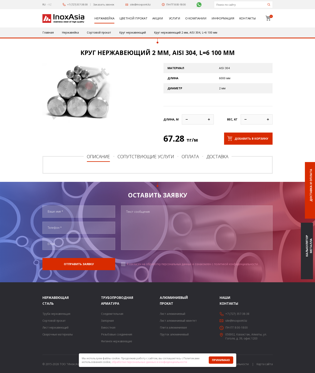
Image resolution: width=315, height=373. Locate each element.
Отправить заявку (79, 264)
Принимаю (221, 360)
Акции (157, 18)
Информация (223, 18)
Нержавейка (104, 18)
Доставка (217, 156)
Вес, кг (232, 119)
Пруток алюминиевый (174, 334)
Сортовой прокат (54, 320)
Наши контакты (225, 300)
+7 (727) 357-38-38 (77, 4)
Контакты (247, 18)
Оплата (190, 156)
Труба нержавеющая (56, 314)
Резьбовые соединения (116, 334)
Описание (98, 156)
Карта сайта (264, 364)
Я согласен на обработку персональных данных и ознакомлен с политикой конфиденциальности (192, 264)
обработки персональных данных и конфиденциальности (149, 362)
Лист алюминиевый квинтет (178, 320)
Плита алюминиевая (173, 327)
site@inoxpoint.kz (140, 4)
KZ (50, 4)
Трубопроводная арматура (106, 300)
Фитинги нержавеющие (116, 341)
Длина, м (171, 119)
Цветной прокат (133, 18)
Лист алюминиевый (172, 314)
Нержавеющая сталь (47, 300)
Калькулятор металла (309, 246)
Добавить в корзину (251, 138)
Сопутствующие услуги (146, 156)
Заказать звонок (104, 4)
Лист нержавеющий (55, 327)
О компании (195, 18)
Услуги (174, 18)
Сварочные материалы (57, 334)
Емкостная (108, 327)
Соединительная (112, 314)
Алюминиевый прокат (165, 300)
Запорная (107, 320)
